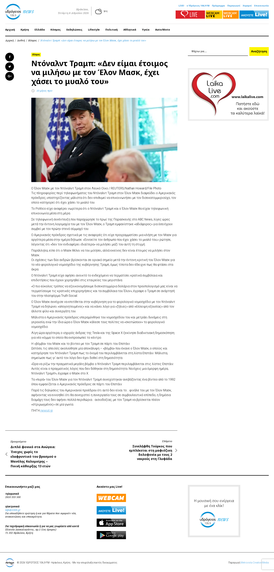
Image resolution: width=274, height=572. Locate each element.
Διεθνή (21, 40)
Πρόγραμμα (218, 5)
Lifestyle (94, 29)
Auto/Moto (162, 29)
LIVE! (181, 5)
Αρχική (10, 29)
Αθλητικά (129, 29)
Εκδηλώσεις (74, 29)
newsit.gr (46, 410)
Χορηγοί (247, 5)
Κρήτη (25, 29)
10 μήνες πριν (44, 90)
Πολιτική (111, 29)
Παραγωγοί (233, 5)
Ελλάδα (40, 29)
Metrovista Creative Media (255, 562)
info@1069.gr (13, 510)
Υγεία (145, 29)
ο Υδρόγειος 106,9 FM (198, 5)
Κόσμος (56, 29)
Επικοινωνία (261, 5)
